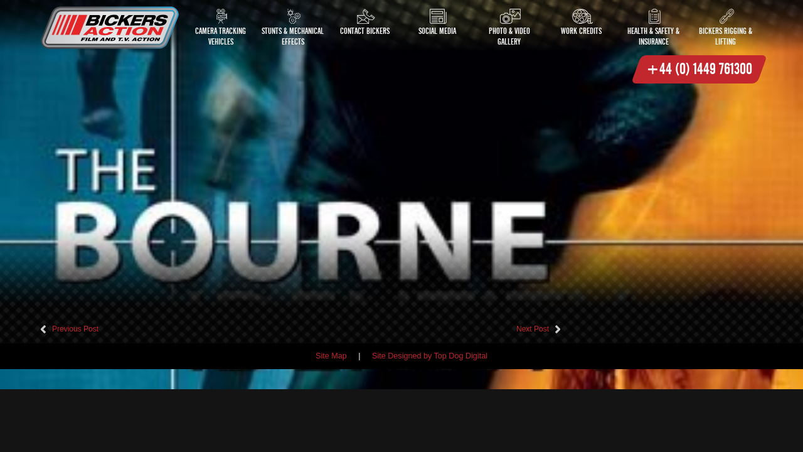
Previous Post (75, 329)
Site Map (331, 356)
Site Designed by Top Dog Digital (429, 356)
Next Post (532, 329)
